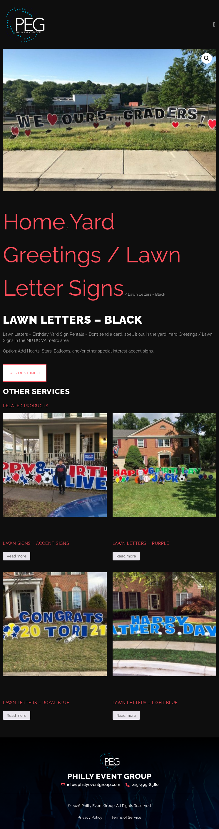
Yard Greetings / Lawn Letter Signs (92, 255)
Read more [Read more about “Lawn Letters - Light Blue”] (126, 715)
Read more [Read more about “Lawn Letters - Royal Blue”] (16, 715)
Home (34, 222)
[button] (206, 58)
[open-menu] (214, 24)
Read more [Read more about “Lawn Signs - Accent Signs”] (16, 556)
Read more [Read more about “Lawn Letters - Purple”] (126, 556)
